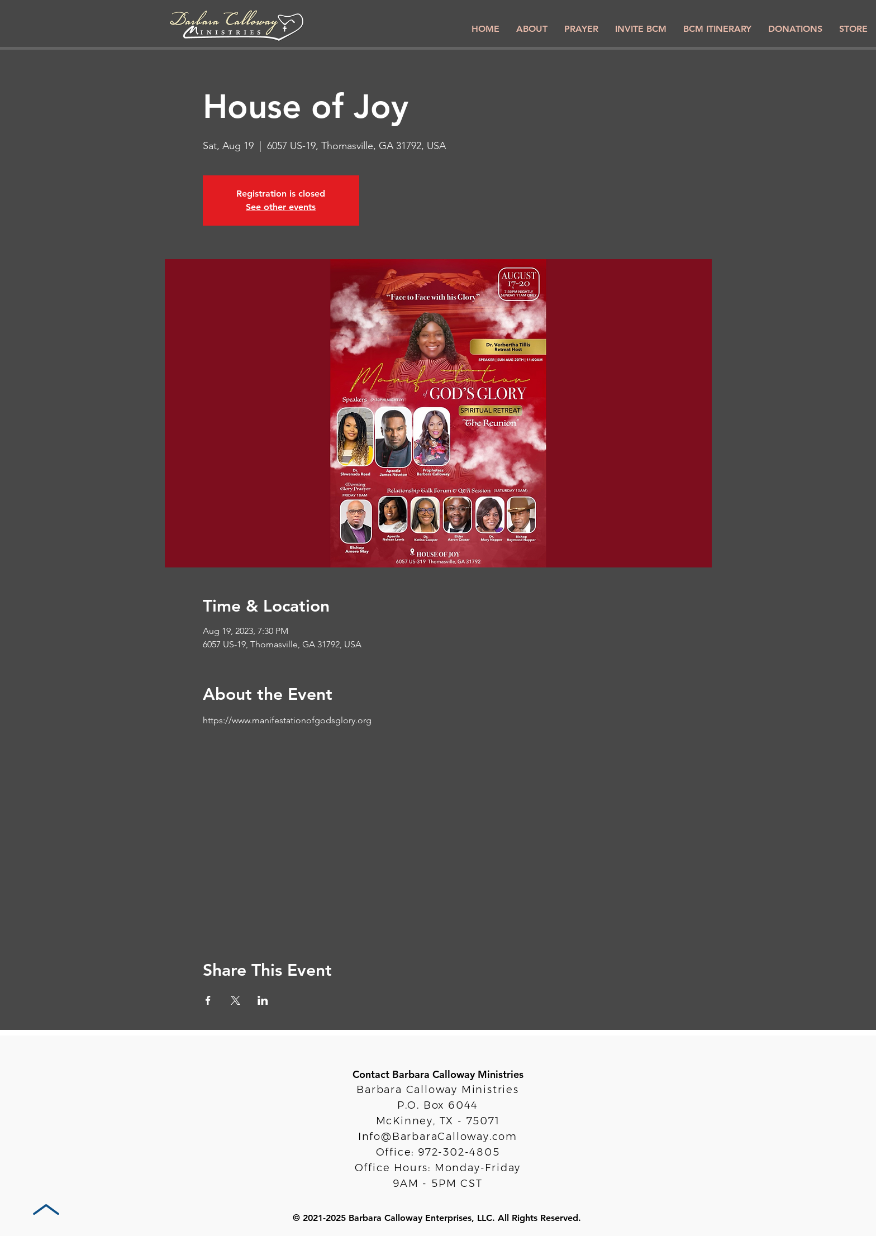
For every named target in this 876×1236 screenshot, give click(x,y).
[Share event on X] (235, 1000)
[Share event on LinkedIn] (263, 1000)
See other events (281, 207)
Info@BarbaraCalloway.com (437, 1136)
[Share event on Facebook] (208, 1000)
